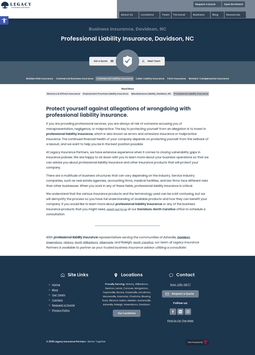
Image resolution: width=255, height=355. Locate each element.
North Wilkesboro (89, 243)
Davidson (184, 238)
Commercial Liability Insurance (114, 78)
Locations (176, 10)
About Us (160, 10)
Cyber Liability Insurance (150, 78)
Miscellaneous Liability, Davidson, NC (152, 93)
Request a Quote (220, 3)
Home (56, 285)
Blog (232, 10)
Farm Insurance (176, 78)
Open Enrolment (243, 3)
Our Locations (126, 314)
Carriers (58, 300)
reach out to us (118, 209)
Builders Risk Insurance (39, 78)
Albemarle (111, 243)
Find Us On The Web (180, 322)
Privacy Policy (62, 311)
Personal (204, 10)
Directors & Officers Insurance (59, 93)
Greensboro (55, 243)
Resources (246, 10)
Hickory (70, 243)
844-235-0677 (180, 285)
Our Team (59, 295)
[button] (4, 20)
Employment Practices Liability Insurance (104, 93)
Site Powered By (198, 342)
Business (220, 10)
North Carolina (150, 243)
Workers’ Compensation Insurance (209, 78)
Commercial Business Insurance (74, 78)
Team (191, 10)
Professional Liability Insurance (195, 93)
